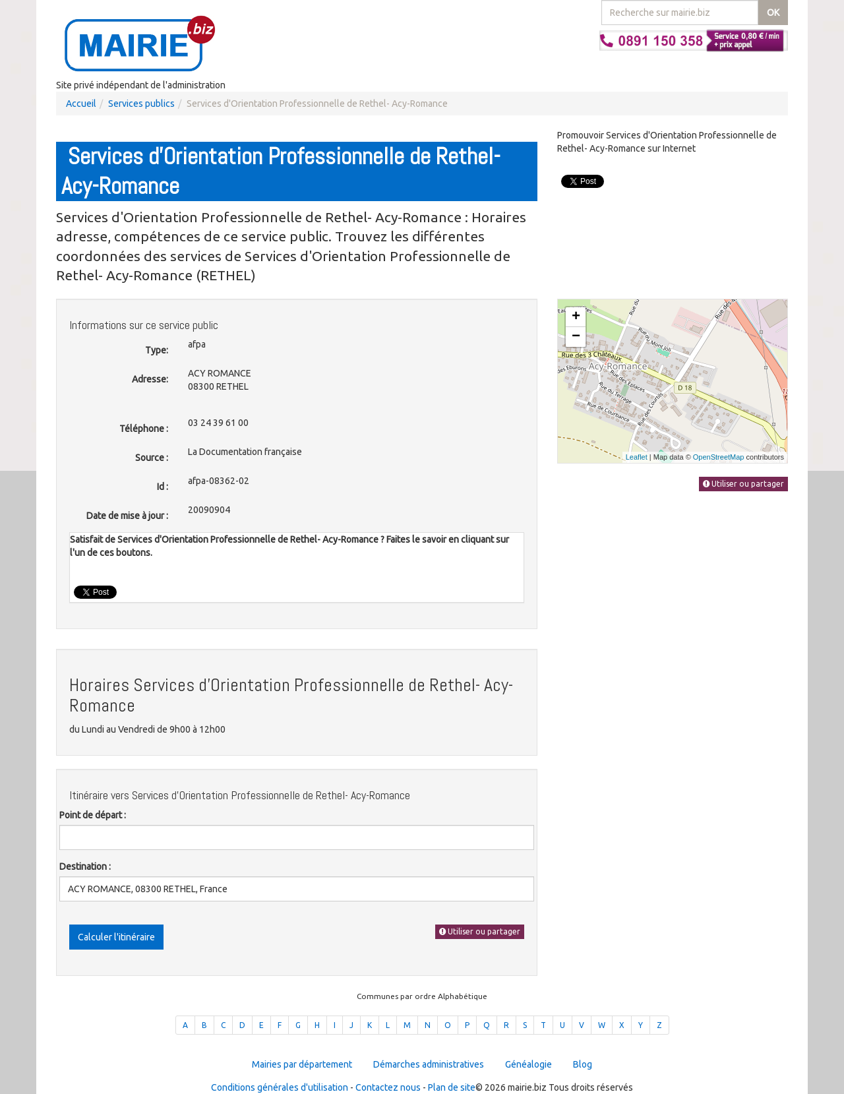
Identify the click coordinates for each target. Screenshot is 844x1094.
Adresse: (150, 379)
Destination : (85, 866)
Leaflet (637, 457)
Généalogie (528, 1064)
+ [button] (576, 317)
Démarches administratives (428, 1064)
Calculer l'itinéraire (116, 937)
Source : (151, 457)
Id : (162, 486)
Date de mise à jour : (127, 515)
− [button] (576, 337)
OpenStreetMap (718, 457)
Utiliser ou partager (479, 931)
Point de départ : (92, 815)
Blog (582, 1064)
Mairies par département (302, 1064)
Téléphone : (143, 428)
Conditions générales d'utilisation (279, 1087)
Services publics (141, 103)
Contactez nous (388, 1087)
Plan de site (451, 1087)
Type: (156, 350)
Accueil (81, 103)
